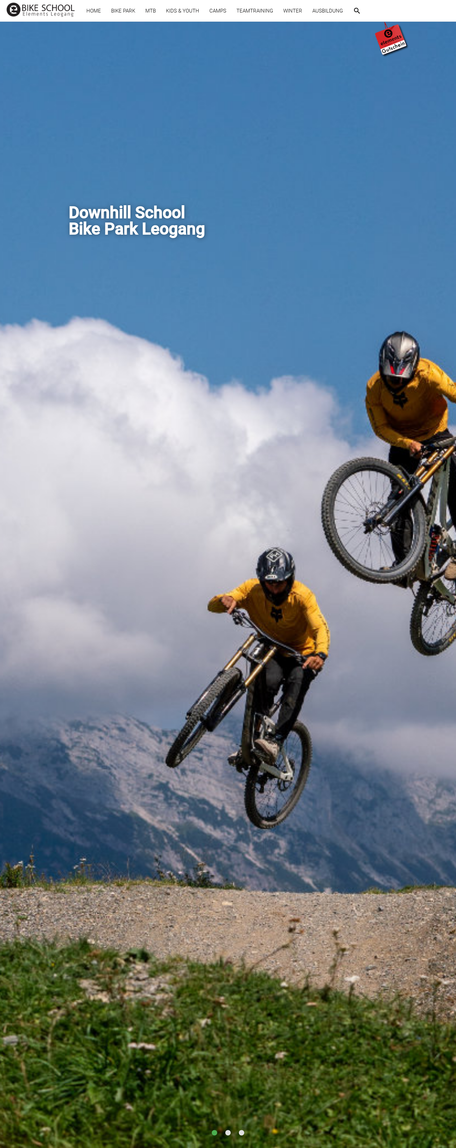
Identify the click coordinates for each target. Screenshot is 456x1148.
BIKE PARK (123, 11)
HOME (93, 11)
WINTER (292, 11)
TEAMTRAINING (254, 11)
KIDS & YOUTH (182, 11)
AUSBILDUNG (327, 11)
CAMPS (217, 11)
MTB (150, 11)
